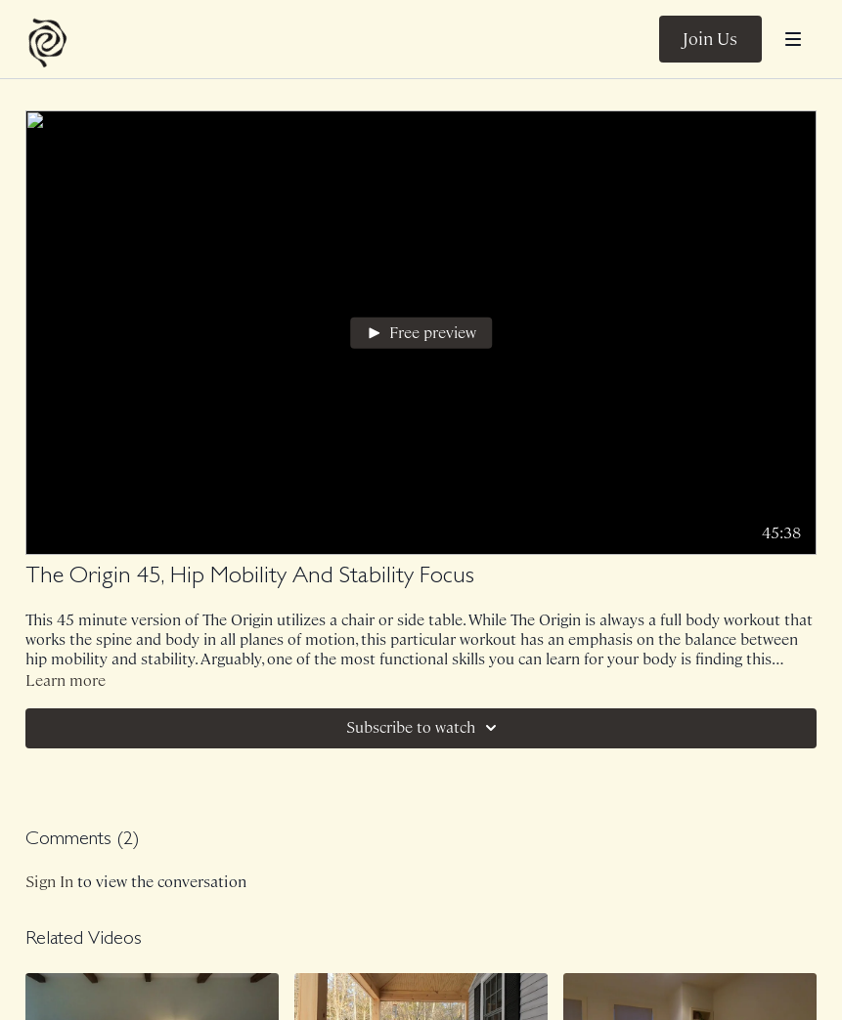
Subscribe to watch (424, 728)
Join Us (710, 39)
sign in (49, 881)
